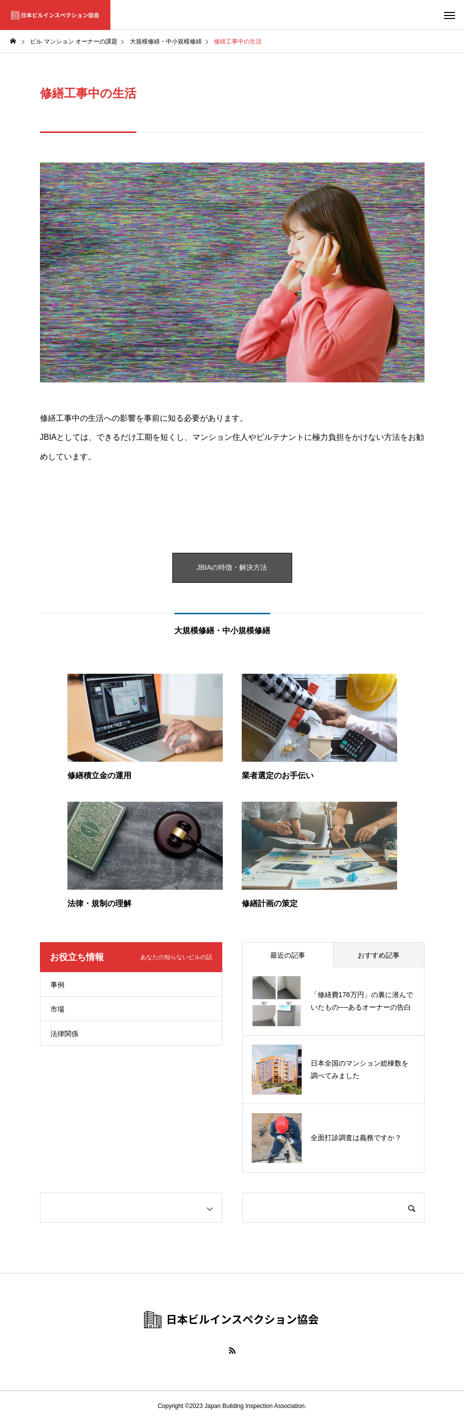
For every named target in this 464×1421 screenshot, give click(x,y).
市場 (57, 1009)
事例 (57, 985)
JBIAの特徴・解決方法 (232, 567)
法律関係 (64, 1034)
